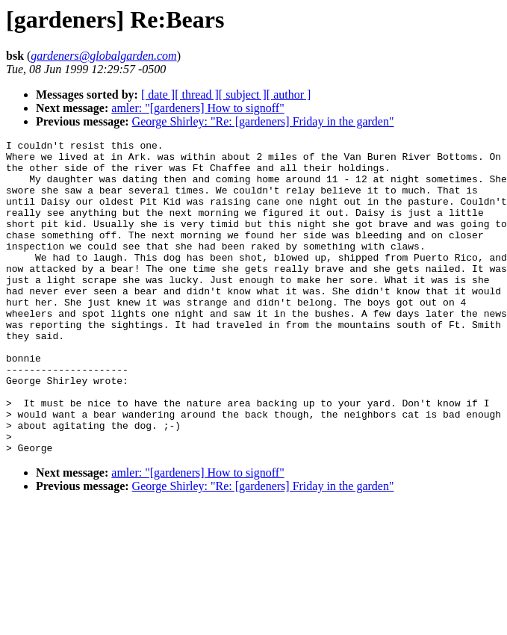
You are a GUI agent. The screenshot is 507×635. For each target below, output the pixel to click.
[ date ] (158, 94)
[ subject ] (243, 94)
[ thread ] (197, 94)
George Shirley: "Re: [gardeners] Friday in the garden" (263, 121)
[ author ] (289, 94)
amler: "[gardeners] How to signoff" (197, 108)
